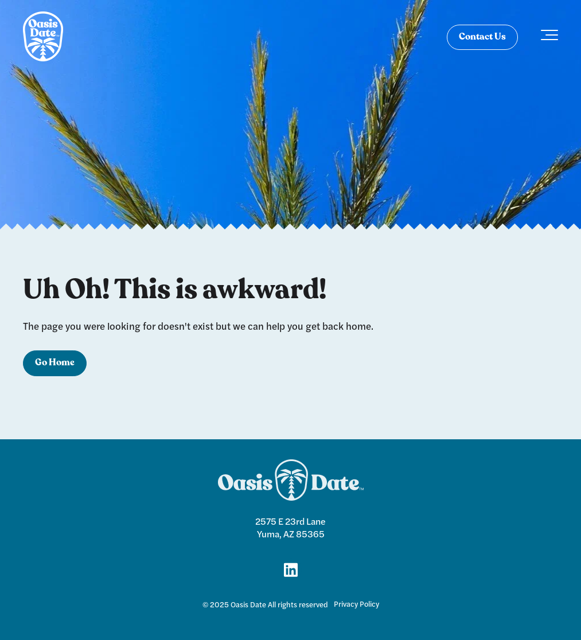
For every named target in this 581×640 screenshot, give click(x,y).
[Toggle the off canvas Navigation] (549, 37)
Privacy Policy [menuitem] (356, 604)
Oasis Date (248, 604)
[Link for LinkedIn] (291, 569)
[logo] (43, 37)
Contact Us (482, 37)
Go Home (55, 363)
